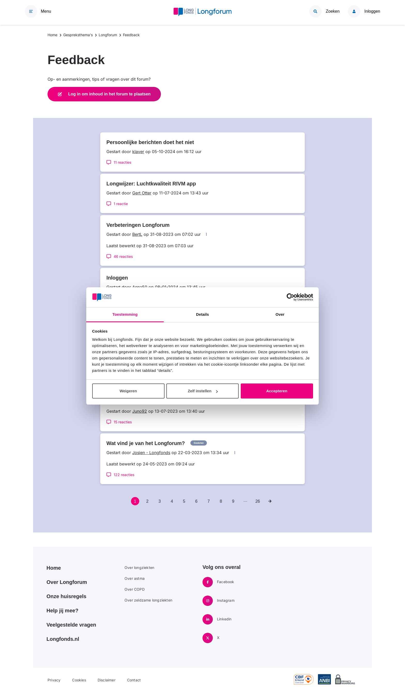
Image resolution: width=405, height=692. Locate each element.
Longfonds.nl (62, 639)
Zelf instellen (203, 391)
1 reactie (121, 203)
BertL (137, 234)
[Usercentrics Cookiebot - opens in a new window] (290, 297)
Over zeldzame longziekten (148, 600)
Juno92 (139, 411)
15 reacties (123, 422)
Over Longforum (66, 582)
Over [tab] (280, 314)
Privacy (54, 680)
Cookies (79, 680)
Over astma (134, 578)
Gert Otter (141, 192)
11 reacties (122, 162)
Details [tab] (202, 314)
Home (53, 568)
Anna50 (139, 287)
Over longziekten (139, 567)
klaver (138, 151)
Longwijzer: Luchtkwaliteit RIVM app (151, 183)
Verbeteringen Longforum (137, 225)
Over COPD (134, 589)
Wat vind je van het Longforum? (145, 443)
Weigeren (128, 391)
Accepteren (276, 391)
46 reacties (123, 256)
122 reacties (124, 474)
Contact (134, 680)
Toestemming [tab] (125, 314)
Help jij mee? (62, 610)
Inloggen (117, 278)
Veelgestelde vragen (71, 625)
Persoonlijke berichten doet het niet (150, 142)
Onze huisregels (66, 596)
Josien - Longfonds (151, 452)
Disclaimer (106, 680)
